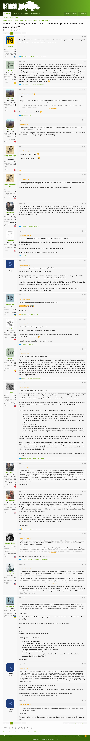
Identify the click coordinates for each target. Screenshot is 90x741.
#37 (85, 564)
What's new (16, 14)
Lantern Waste (12, 168)
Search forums (14, 17)
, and (30, 314)
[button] (21, 14)
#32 (85, 349)
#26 (85, 174)
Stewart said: (23, 324)
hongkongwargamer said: (27, 94)
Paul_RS (10, 99)
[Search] (82, 14)
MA (15, 582)
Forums (7, 14)
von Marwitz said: (24, 704)
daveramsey (10, 500)
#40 (85, 700)
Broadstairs (13, 249)
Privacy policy (76, 736)
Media (26, 14)
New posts (6, 17)
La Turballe (13, 54)
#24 (85, 120)
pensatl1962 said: (24, 235)
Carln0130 (10, 574)
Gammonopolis (12, 109)
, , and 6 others (32, 84)
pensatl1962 (10, 212)
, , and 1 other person (33, 56)
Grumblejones (10, 543)
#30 (85, 294)
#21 (85, 36)
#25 (85, 146)
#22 (85, 61)
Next (24, 33)
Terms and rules (66, 736)
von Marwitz (10, 304)
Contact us (58, 736)
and (26, 115)
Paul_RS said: (24, 151)
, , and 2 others (32, 458)
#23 (85, 89)
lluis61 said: (23, 468)
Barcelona (13, 79)
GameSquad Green (10, 736)
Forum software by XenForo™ (45, 739)
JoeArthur (7, 30)
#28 (85, 231)
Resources (34, 14)
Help (82, 736)
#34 (85, 463)
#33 (85, 382)
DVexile (10, 392)
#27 (85, 203)
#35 (85, 491)
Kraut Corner (13, 312)
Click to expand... (52, 108)
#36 (85, 533)
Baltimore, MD (12, 402)
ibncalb (10, 46)
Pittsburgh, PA (12, 222)
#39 (85, 664)
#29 (85, 260)
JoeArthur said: (24, 265)
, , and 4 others (31, 378)
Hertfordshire (13, 509)
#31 (85, 319)
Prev (5, 33)
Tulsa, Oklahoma (12, 553)
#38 (85, 597)
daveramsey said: (24, 538)
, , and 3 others (32, 529)
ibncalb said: (23, 124)
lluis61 (10, 71)
